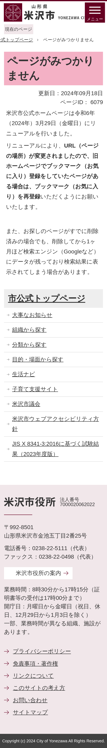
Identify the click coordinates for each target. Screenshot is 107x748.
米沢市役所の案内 (38, 573)
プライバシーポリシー (42, 651)
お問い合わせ (30, 700)
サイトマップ (30, 712)
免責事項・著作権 (35, 663)
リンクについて (33, 676)
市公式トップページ (46, 298)
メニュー (95, 19)
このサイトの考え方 (39, 688)
